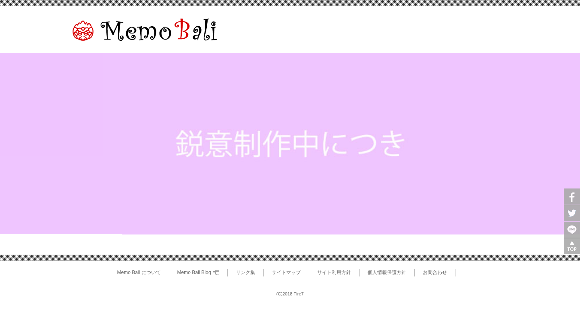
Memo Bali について (139, 272)
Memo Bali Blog (198, 272)
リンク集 (245, 272)
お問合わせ (435, 272)
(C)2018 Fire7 (290, 293)
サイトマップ (286, 272)
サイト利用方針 (334, 272)
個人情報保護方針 (387, 272)
